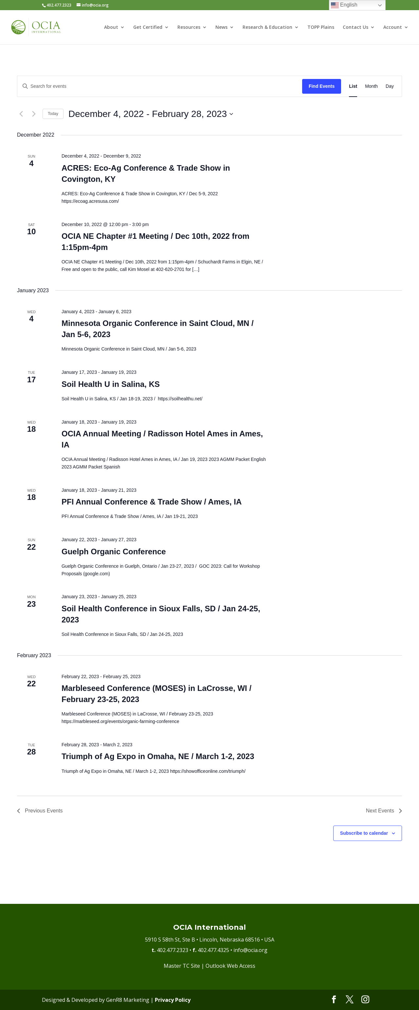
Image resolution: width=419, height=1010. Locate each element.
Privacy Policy (173, 999)
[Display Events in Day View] (390, 86)
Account (392, 27)
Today (53, 113)
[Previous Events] (21, 114)
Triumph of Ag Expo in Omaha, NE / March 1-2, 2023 (158, 756)
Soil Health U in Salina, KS (111, 384)
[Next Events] (34, 114)
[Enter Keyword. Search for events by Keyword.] (159, 86)
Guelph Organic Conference (114, 551)
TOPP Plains (320, 27)
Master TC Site (182, 965)
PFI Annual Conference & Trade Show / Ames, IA (152, 501)
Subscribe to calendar (364, 833)
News (221, 27)
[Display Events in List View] (353, 86)
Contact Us (355, 27)
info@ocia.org (250, 950)
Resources (188, 27)
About (111, 27)
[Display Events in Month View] (371, 86)
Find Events (322, 86)
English (344, 5)
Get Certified (147, 27)
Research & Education (267, 27)
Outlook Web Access (230, 965)
